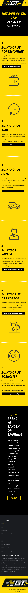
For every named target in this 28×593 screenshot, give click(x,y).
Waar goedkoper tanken (8, 527)
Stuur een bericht (7, 541)
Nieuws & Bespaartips (8, 533)
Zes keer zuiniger (7, 523)
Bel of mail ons (6, 544)
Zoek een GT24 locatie (8, 547)
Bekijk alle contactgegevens (9, 551)
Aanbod (5, 530)
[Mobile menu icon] (26, 3)
